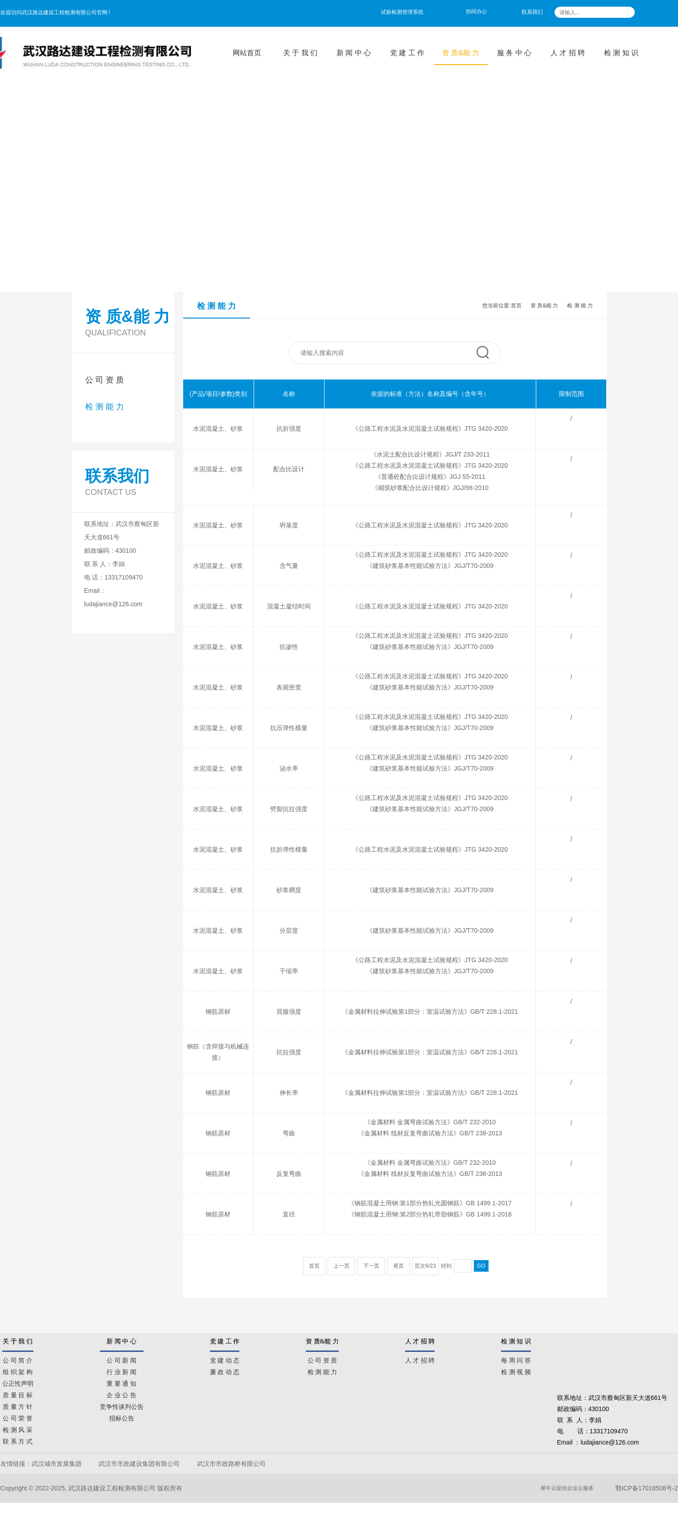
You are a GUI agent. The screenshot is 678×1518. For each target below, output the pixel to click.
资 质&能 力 (461, 53)
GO (481, 1266)
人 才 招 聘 (568, 53)
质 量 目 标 (18, 1394)
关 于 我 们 (300, 53)
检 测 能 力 (104, 406)
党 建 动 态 (225, 1359)
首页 (516, 305)
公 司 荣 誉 (18, 1417)
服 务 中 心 (514, 53)
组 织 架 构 (18, 1370)
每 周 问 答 (516, 1359)
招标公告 (121, 1417)
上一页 (341, 1266)
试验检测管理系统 (402, 12)
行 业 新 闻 (121, 1370)
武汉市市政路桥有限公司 (233, 1463)
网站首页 (247, 53)
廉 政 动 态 (225, 1370)
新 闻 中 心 (354, 53)
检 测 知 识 (621, 53)
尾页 (398, 1266)
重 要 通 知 (121, 1382)
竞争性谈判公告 (122, 1405)
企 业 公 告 (121, 1394)
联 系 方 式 (18, 1440)
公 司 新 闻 (121, 1359)
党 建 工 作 (407, 53)
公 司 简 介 (18, 1359)
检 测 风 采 (18, 1428)
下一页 (371, 1266)
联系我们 (532, 12)
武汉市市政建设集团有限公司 (139, 1463)
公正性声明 (17, 1382)
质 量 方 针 (18, 1405)
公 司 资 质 (104, 379)
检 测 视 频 (516, 1370)
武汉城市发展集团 (57, 1463)
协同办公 (476, 11)
